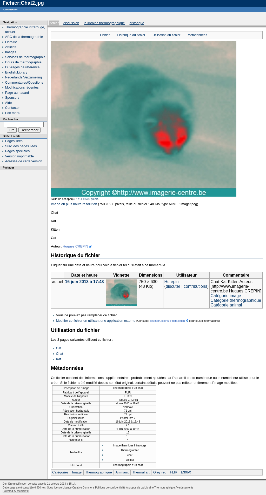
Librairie (11, 42)
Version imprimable (19, 156)
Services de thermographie (25, 57)
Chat (59, 354)
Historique (137, 23)
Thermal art (140, 472)
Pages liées (14, 141)
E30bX (186, 472)
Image (77, 472)
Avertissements (184, 487)
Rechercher (10, 119)
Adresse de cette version (23, 161)
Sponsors (12, 97)
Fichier (54, 23)
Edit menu (13, 113)
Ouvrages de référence (22, 67)
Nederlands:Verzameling (23, 77)
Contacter (12, 108)
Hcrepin (171, 281)
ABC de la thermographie (24, 37)
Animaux (122, 472)
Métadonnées (197, 35)
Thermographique (98, 472)
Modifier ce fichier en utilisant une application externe (96, 321)
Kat (58, 359)
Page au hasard (17, 93)
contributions (195, 286)
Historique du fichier (131, 35)
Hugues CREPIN (75, 246)
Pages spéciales (17, 151)
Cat (58, 348)
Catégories (60, 472)
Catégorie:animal (226, 305)
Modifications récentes (22, 87)
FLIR (173, 472)
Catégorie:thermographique (236, 300)
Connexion (10, 9)
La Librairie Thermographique (104, 23)
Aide (8, 103)
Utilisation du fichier (166, 35)
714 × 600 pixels (87, 198)
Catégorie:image (226, 295)
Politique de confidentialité (110, 487)
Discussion (71, 23)
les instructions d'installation (167, 320)
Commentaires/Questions (24, 82)
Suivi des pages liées (21, 146)
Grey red (160, 472)
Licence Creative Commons (79, 487)
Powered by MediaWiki (16, 491)
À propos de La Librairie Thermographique (150, 487)
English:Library (16, 72)
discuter (173, 286)
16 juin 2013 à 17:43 (84, 281)
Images (10, 52)
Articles (10, 47)
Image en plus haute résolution (74, 204)
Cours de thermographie (23, 62)
